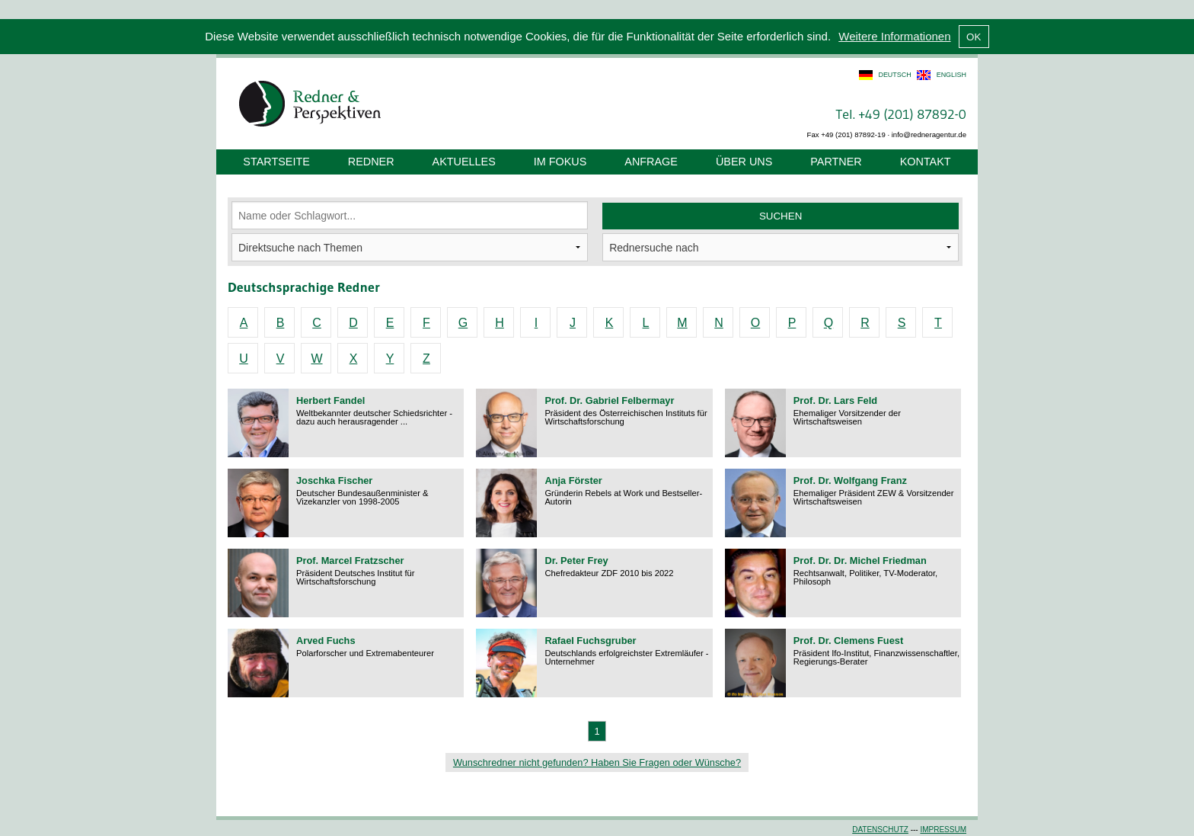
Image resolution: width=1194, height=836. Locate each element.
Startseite (276, 161)
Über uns (744, 161)
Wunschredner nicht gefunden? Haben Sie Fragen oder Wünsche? (597, 762)
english (951, 74)
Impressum (943, 829)
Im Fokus (560, 161)
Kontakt (925, 161)
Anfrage (651, 161)
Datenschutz (880, 829)
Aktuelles (464, 161)
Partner (835, 161)
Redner (371, 161)
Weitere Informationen (894, 36)
